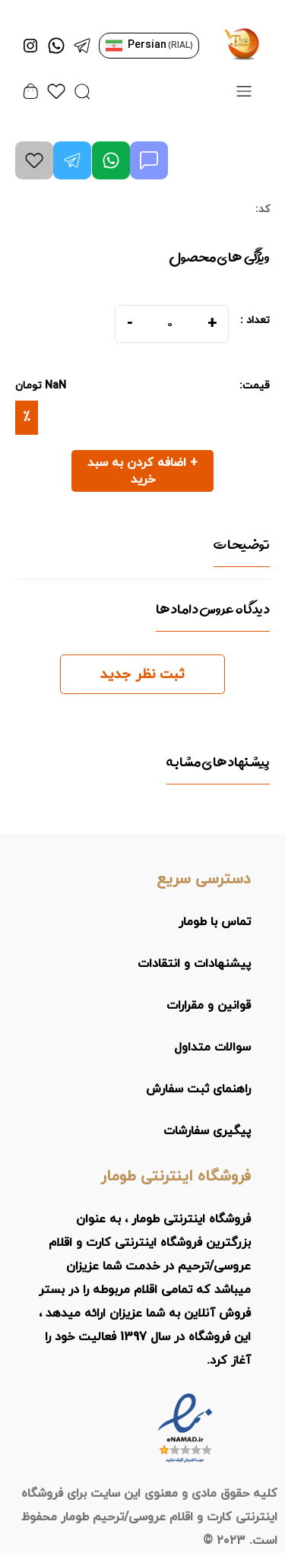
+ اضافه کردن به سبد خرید (142, 471)
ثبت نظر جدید (142, 674)
